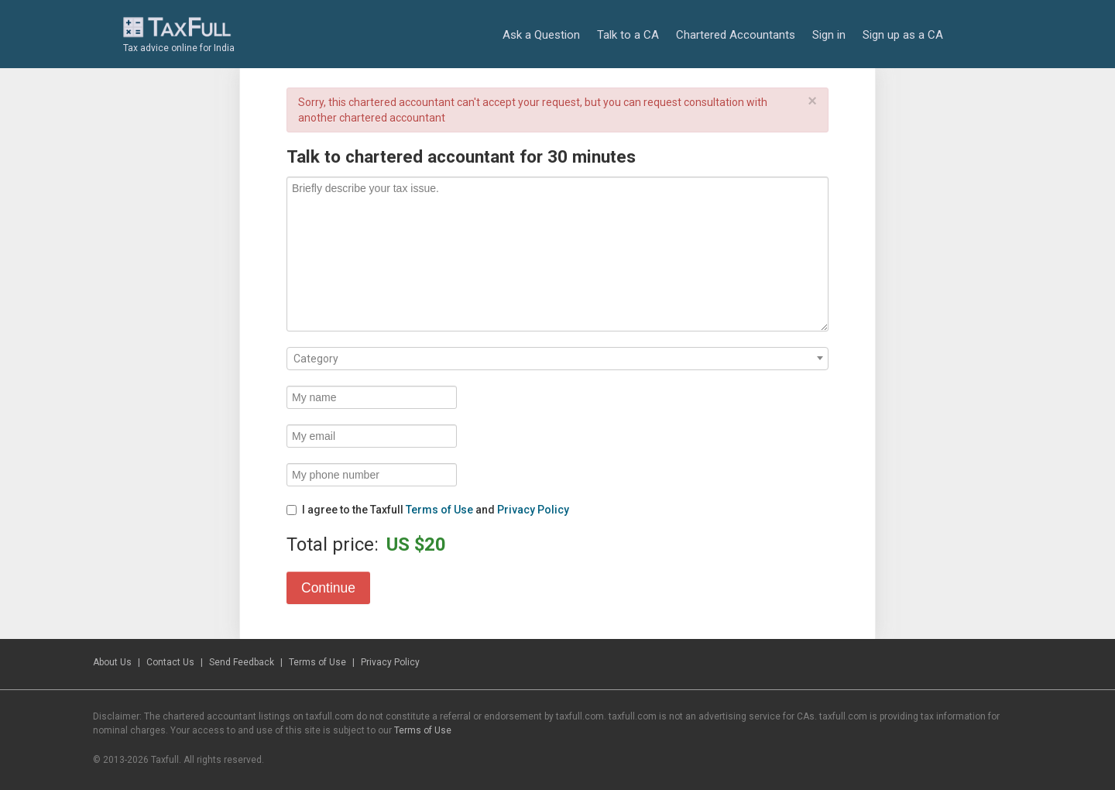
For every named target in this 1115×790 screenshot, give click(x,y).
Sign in (829, 35)
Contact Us (170, 662)
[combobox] (557, 358)
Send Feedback (241, 662)
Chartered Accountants (735, 35)
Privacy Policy (533, 509)
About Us (112, 662)
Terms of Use (439, 509)
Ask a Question (541, 35)
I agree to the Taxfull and (427, 509)
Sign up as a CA (903, 35)
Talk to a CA (628, 35)
